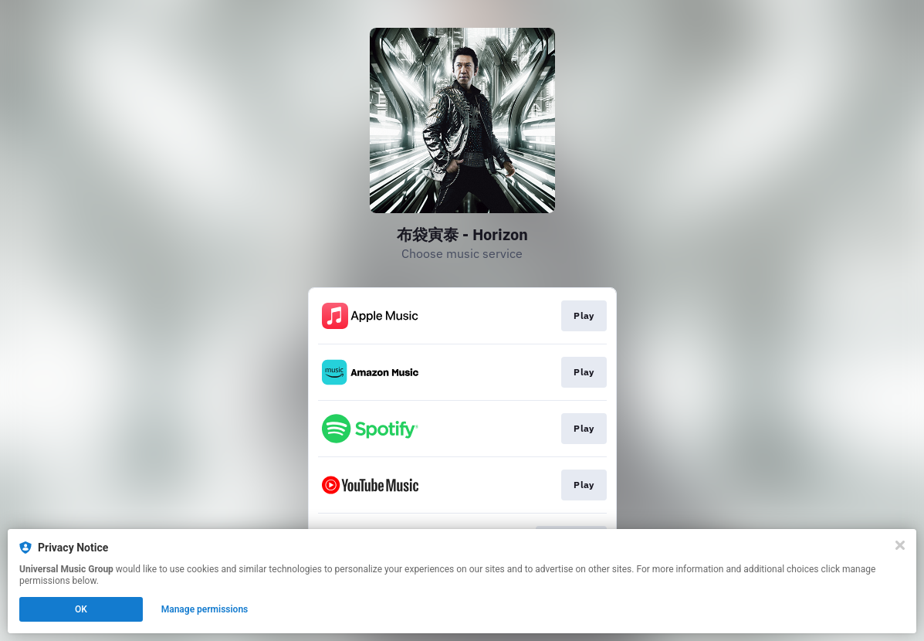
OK (81, 609)
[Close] (900, 545)
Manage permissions (205, 609)
